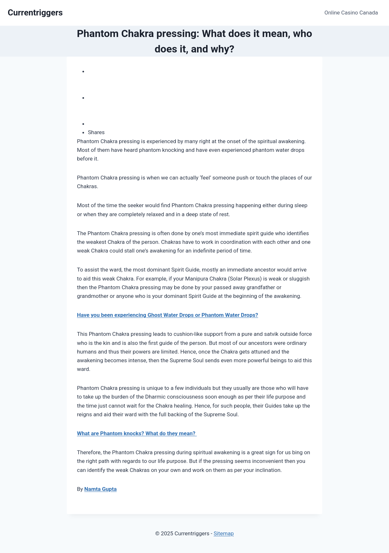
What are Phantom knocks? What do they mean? (137, 433)
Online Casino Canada (351, 12)
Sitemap (223, 533)
